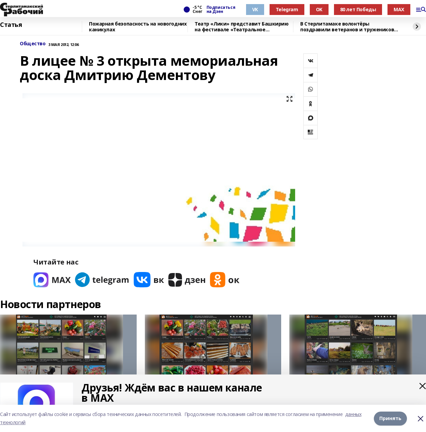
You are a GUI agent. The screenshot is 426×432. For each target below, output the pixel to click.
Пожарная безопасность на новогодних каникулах (137, 26)
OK (319, 9)
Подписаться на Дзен (221, 9)
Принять (390, 418)
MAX (399, 9)
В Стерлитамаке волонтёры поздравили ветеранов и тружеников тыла (347, 26)
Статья (11, 25)
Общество (33, 44)
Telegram (287, 9)
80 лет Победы (358, 9)
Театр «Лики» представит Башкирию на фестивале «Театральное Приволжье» (242, 26)
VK (255, 9)
